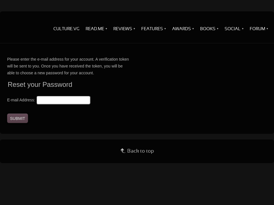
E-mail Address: (21, 100)
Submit (17, 118)
